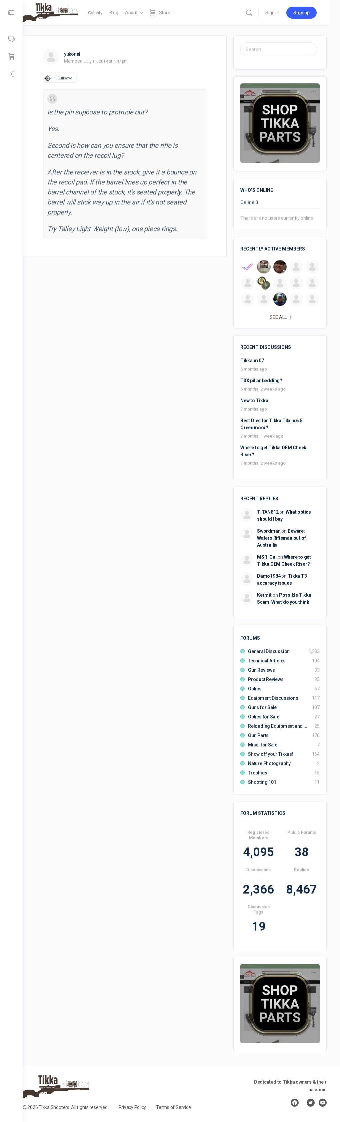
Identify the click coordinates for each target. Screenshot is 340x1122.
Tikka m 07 (252, 360)
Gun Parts (258, 735)
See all (282, 317)
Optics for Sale (263, 716)
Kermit (264, 595)
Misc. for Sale (262, 744)
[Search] (259, 13)
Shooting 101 (262, 782)
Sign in (282, 12)
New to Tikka (254, 400)
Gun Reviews (261, 670)
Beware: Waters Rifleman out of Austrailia (281, 538)
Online (249, 202)
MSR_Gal (267, 557)
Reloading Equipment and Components (278, 726)
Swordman (268, 531)
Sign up (311, 12)
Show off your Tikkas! (270, 754)
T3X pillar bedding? (261, 380)
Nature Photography (269, 763)
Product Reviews (266, 679)
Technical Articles (267, 660)
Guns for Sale (262, 707)
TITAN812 (267, 512)
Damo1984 (268, 576)
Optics (255, 688)
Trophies (257, 772)
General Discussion (269, 651)
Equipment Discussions (273, 698)
